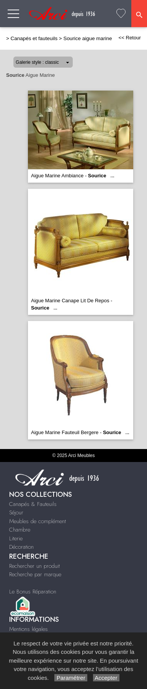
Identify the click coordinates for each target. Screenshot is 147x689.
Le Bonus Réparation (32, 591)
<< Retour (129, 38)
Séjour (16, 512)
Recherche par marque (35, 574)
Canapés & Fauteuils (33, 504)
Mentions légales (28, 629)
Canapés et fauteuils (34, 38)
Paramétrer (71, 677)
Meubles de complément (37, 521)
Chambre (19, 529)
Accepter (106, 677)
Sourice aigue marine (87, 38)
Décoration (21, 547)
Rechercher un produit (34, 566)
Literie (16, 538)
